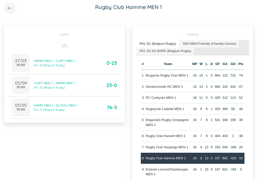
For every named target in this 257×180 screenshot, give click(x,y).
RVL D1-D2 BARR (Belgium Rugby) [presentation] (165, 51)
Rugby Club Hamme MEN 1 (166, 158)
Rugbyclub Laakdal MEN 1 (165, 109)
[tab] (157, 44)
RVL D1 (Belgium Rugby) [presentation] (158, 44)
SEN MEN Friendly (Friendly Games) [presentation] (209, 44)
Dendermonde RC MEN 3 (164, 86)
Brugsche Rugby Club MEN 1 (167, 75)
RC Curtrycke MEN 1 (161, 98)
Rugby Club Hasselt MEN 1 (165, 136)
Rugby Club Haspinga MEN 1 (167, 147)
